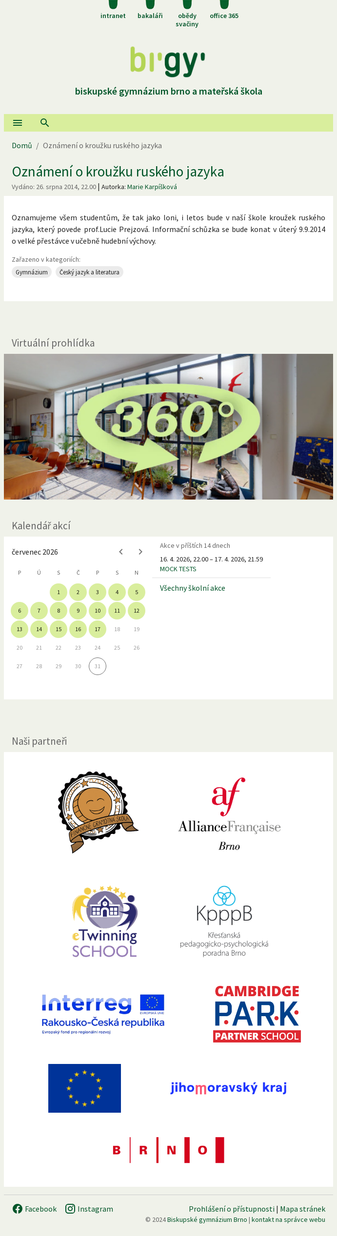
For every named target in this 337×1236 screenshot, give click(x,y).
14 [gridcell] (39, 629)
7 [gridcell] (39, 610)
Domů (22, 145)
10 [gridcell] (97, 610)
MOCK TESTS (178, 568)
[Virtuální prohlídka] (168, 427)
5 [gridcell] (136, 592)
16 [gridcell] (78, 629)
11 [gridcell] (117, 610)
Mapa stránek (302, 1209)
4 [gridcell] (117, 592)
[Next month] (140, 551)
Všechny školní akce (192, 588)
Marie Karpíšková (152, 186)
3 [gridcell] (97, 592)
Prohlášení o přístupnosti (232, 1209)
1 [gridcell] (58, 592)
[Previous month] (121, 551)
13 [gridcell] (19, 629)
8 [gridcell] (58, 610)
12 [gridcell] (136, 610)
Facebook (34, 1209)
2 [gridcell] (78, 592)
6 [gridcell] (19, 610)
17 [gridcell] (97, 629)
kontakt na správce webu (288, 1219)
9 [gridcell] (78, 610)
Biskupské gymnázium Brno (207, 1219)
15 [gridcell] (58, 629)
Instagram (88, 1209)
